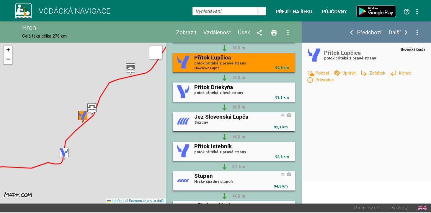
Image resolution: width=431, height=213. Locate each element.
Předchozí (369, 33)
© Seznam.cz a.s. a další (144, 201)
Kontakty (399, 208)
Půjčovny (334, 11)
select (262, 11)
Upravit (349, 73)
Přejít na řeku (294, 11)
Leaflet (114, 201)
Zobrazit (186, 33)
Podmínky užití (367, 208)
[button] (130, 70)
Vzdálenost (217, 33)
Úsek (244, 33)
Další (394, 33)
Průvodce (324, 80)
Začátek (377, 73)
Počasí (322, 73)
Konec (405, 73)
